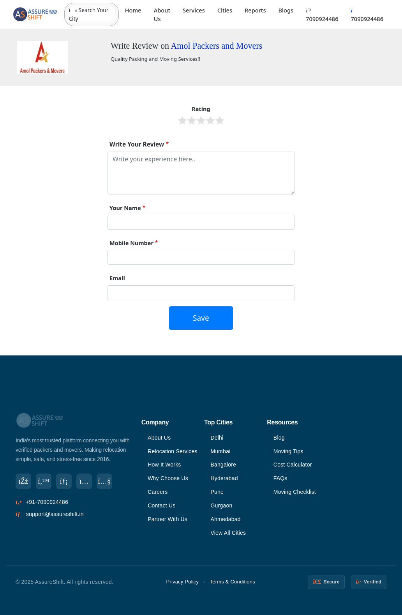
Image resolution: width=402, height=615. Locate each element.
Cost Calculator (292, 464)
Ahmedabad (226, 519)
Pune (217, 492)
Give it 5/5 (219, 120)
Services (194, 10)
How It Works (164, 464)
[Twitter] (43, 481)
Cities (224, 10)
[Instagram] (84, 481)
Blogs (285, 10)
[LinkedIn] (64, 481)
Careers (158, 492)
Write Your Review (136, 144)
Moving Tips (288, 451)
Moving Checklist (294, 492)
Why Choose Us (168, 478)
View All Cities (228, 533)
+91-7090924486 (47, 502)
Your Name (125, 208)
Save (201, 318)
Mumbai (221, 451)
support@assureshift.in (55, 514)
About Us (162, 14)
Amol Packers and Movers (216, 46)
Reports (255, 10)
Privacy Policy (182, 582)
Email (117, 278)
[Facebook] (23, 481)
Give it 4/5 (210, 120)
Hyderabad (224, 478)
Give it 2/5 (191, 120)
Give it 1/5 (182, 120)
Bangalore (223, 464)
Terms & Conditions (232, 582)
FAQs (280, 478)
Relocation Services (172, 451)
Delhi (217, 438)
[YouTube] (104, 481)
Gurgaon (222, 505)
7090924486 (322, 15)
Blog (279, 438)
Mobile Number (131, 243)
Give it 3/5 (201, 120)
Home (133, 10)
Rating (201, 109)
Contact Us (161, 505)
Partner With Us (167, 519)
